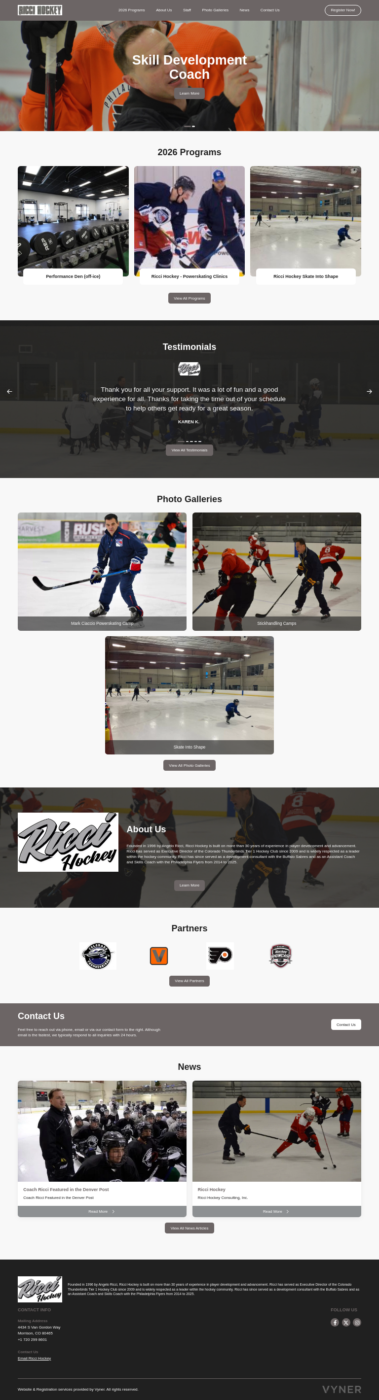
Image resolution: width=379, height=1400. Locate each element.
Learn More (189, 93)
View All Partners (189, 981)
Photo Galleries (215, 10)
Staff (187, 10)
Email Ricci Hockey (34, 1358)
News (245, 10)
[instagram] (357, 1322)
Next (369, 391)
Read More (102, 1211)
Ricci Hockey (212, 1189)
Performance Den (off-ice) (73, 276)
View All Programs (189, 298)
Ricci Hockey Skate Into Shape (305, 276)
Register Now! (343, 10)
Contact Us (270, 10)
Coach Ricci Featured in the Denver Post (66, 1189)
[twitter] (346, 1322)
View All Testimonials (190, 450)
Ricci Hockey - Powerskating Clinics (189, 276)
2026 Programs (131, 10)
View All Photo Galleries (189, 765)
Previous (9, 391)
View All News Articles (190, 1228)
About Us (164, 10)
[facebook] (335, 1322)
